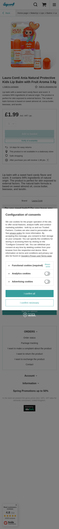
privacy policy (16, 233)
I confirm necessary (29, 302)
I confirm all (29, 293)
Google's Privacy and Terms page (36, 256)
